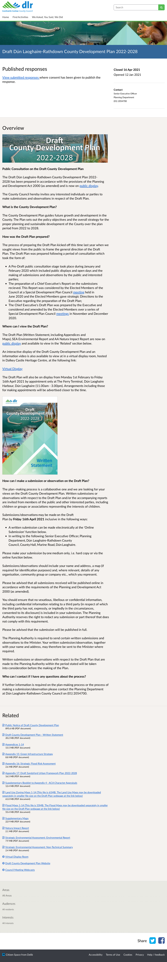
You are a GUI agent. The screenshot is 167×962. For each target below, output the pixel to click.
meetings (62, 313)
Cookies (127, 954)
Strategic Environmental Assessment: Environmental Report (36, 837)
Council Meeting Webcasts (18, 869)
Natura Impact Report (15, 827)
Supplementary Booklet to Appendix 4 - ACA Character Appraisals (39, 782)
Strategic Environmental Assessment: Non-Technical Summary (37, 847)
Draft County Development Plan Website (26, 863)
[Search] (161, 7)
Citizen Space (13, 954)
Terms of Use (113, 954)
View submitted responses (20, 77)
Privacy (140, 954)
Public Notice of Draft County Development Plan (30, 725)
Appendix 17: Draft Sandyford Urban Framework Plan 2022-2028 (39, 773)
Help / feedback (156, 954)
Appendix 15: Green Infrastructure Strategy (27, 753)
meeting (78, 292)
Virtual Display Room (15, 856)
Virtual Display (12, 368)
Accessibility (95, 954)
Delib (30, 954)
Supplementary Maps (15, 818)
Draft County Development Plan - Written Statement (32, 734)
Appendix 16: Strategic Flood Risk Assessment (29, 763)
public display (89, 186)
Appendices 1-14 (13, 744)
